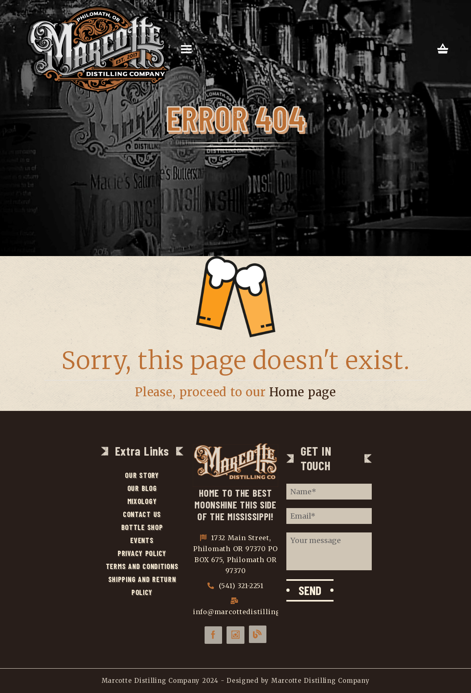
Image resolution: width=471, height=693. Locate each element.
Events (141, 540)
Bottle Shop (142, 527)
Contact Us (142, 514)
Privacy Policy (142, 553)
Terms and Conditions (142, 566)
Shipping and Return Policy (142, 586)
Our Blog (142, 488)
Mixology (142, 501)
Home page (302, 392)
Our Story (142, 475)
